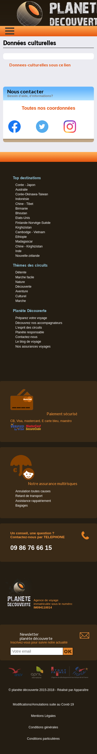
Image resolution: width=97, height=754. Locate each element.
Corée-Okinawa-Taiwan (31, 194)
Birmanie (21, 208)
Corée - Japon (25, 185)
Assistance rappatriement (33, 501)
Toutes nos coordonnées (48, 108)
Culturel (20, 296)
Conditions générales (43, 727)
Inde (18, 251)
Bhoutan (21, 213)
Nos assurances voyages (32, 346)
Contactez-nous (26, 337)
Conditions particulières (43, 739)
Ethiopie (21, 237)
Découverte (23, 286)
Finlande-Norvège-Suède (32, 223)
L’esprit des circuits (28, 327)
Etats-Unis (22, 218)
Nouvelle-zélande (27, 256)
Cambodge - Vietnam (30, 232)
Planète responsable (29, 332)
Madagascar (24, 241)
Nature (20, 282)
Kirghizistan (23, 227)
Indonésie (22, 199)
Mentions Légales (43, 716)
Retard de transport (28, 496)
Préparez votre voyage (31, 318)
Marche (20, 301)
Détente (20, 272)
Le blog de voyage (28, 341)
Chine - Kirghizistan (28, 246)
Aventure (21, 291)
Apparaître (81, 690)
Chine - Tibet (24, 204)
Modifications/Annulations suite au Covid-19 (43, 704)
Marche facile (24, 277)
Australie (21, 189)
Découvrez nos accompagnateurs (38, 323)
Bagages (21, 505)
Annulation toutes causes (32, 491)
